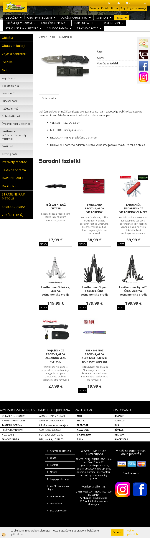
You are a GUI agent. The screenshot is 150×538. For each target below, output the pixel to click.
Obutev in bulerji (39, 17)
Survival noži (9, 101)
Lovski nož (8, 93)
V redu (117, 532)
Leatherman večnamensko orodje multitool (14, 135)
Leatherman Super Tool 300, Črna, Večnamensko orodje (94, 290)
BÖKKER (118, 429)
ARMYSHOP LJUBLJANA (53, 410)
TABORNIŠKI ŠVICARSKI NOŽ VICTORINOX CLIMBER (133, 208)
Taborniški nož (10, 85)
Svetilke (102, 17)
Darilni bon (111, 23)
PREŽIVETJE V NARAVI (12, 429)
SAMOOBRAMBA (57, 28)
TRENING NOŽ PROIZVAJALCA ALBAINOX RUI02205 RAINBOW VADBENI (94, 356)
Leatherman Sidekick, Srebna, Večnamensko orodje (55, 290)
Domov (43, 36)
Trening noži (9, 154)
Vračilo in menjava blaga (58, 488)
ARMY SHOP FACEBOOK (51, 420)
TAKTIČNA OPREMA (12, 425)
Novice (114, 8)
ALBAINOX (83, 429)
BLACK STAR (121, 439)
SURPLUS (119, 420)
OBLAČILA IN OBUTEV (13, 416)
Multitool (7, 146)
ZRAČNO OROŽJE (87, 28)
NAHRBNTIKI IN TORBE (13, 420)
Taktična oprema (53, 23)
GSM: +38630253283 (50, 429)
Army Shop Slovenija (60, 450)
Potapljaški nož (11, 116)
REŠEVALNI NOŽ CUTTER (55, 206)
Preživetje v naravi (19, 23)
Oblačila (12, 17)
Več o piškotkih (132, 532)
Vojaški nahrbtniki (74, 17)
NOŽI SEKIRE (8, 434)
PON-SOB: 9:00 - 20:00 (51, 434)
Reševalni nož (10, 108)
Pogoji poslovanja (136, 8)
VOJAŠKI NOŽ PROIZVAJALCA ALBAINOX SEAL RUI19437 (55, 356)
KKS (116, 425)
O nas (93, 8)
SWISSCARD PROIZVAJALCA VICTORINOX (94, 208)
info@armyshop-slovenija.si (53, 425)
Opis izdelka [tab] (49, 98)
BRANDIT (119, 416)
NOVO (43, 244)
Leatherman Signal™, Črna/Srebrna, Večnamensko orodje (133, 290)
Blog (123, 8)
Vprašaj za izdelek (107, 63)
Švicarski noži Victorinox (16, 123)
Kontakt (105, 8)
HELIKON (119, 434)
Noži (120, 17)
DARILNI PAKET (84, 23)
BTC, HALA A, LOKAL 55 (51, 439)
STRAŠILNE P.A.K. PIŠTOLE (22, 28)
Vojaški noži (9, 78)
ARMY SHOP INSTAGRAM (52, 416)
